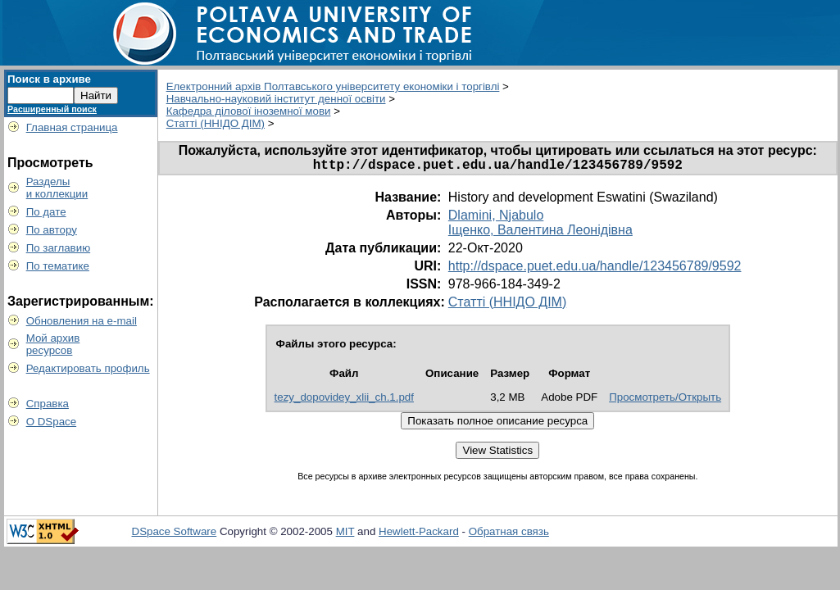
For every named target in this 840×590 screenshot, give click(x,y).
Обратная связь (509, 535)
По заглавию (58, 248)
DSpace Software (174, 535)
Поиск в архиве (49, 79)
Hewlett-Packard (419, 535)
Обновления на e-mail (81, 321)
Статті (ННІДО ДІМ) (215, 123)
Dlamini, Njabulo (496, 218)
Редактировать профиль (88, 368)
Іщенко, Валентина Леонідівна (540, 233)
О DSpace (51, 421)
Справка (47, 403)
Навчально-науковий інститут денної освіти (276, 99)
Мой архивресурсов (53, 344)
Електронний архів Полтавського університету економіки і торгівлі (333, 86)
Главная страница (72, 127)
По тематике (57, 266)
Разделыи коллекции (57, 187)
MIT (345, 535)
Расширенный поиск (52, 109)
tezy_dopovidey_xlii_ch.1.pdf (344, 400)
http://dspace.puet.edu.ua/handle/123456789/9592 (595, 269)
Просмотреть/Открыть (665, 400)
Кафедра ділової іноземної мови (248, 111)
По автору (51, 230)
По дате (46, 212)
